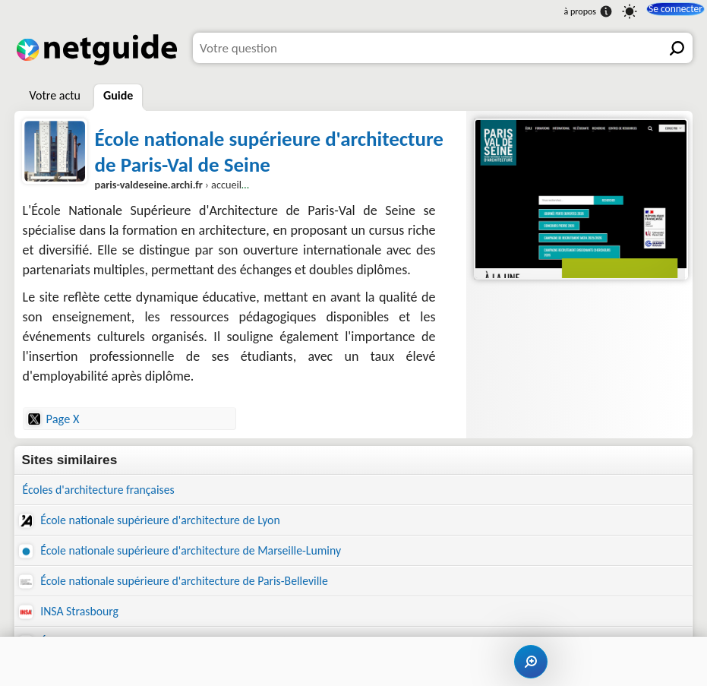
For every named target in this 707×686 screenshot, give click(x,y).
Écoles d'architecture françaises (106, 490)
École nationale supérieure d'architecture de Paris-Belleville (187, 586)
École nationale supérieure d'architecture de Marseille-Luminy (195, 554)
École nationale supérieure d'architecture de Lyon (161, 522)
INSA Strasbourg (73, 618)
